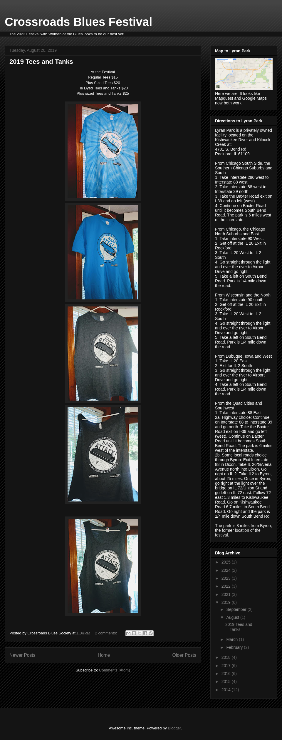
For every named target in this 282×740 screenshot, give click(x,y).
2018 (226, 657)
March (232, 639)
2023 (226, 578)
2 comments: (106, 633)
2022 (226, 586)
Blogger (174, 728)
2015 (226, 681)
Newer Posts (22, 655)
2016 (226, 673)
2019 (226, 602)
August (233, 617)
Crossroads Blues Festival (78, 21)
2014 (226, 689)
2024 (226, 570)
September (236, 609)
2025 (226, 562)
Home (104, 655)
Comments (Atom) (114, 670)
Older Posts (184, 655)
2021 (226, 594)
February (235, 647)
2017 (226, 665)
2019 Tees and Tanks (41, 61)
